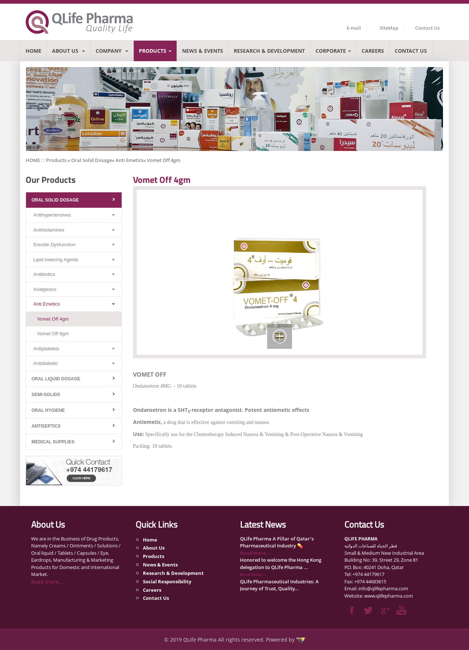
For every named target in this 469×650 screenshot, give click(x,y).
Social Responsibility (167, 581)
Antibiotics (44, 274)
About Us (68, 50)
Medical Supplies (53, 441)
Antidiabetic (45, 363)
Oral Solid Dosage (55, 200)
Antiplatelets (46, 348)
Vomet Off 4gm (53, 319)
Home (33, 50)
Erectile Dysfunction (54, 244)
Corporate (333, 50)
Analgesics (44, 289)
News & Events (202, 50)
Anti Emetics (46, 304)
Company (112, 50)
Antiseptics (46, 426)
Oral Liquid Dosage (56, 378)
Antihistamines (48, 230)
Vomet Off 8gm (53, 333)
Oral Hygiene (48, 410)
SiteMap (389, 28)
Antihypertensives (52, 215)
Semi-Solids (46, 394)
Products (155, 50)
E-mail (354, 28)
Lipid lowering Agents (55, 259)
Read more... (47, 581)
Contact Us (427, 28)
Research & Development (269, 50)
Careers (373, 50)
